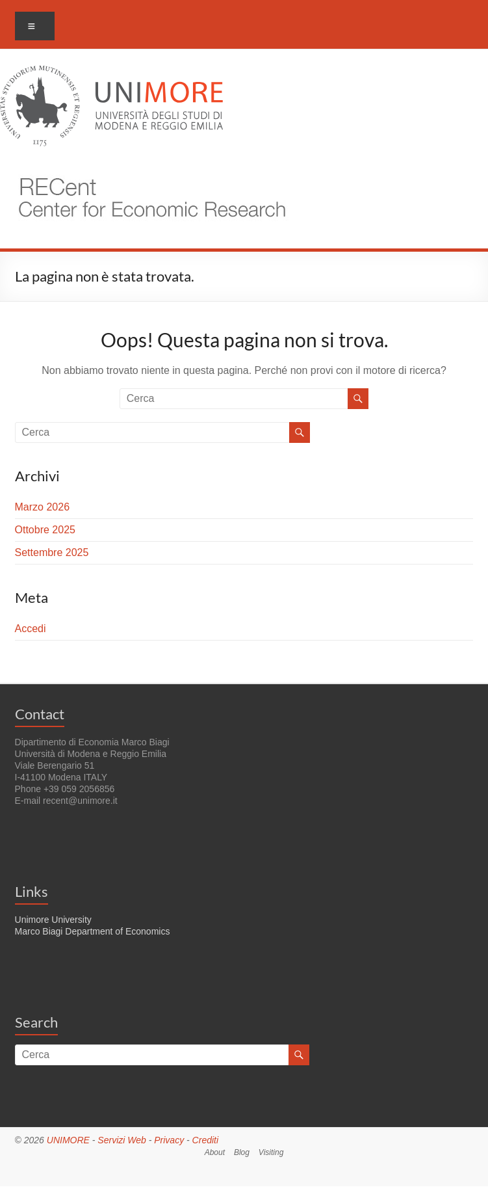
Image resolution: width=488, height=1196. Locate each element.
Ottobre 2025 (45, 529)
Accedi (30, 628)
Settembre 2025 (52, 552)
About (215, 1152)
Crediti (205, 1140)
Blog (242, 1152)
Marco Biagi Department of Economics (92, 931)
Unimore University (53, 919)
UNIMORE (68, 1140)
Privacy (169, 1140)
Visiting (271, 1152)
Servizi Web (121, 1140)
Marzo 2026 (42, 506)
